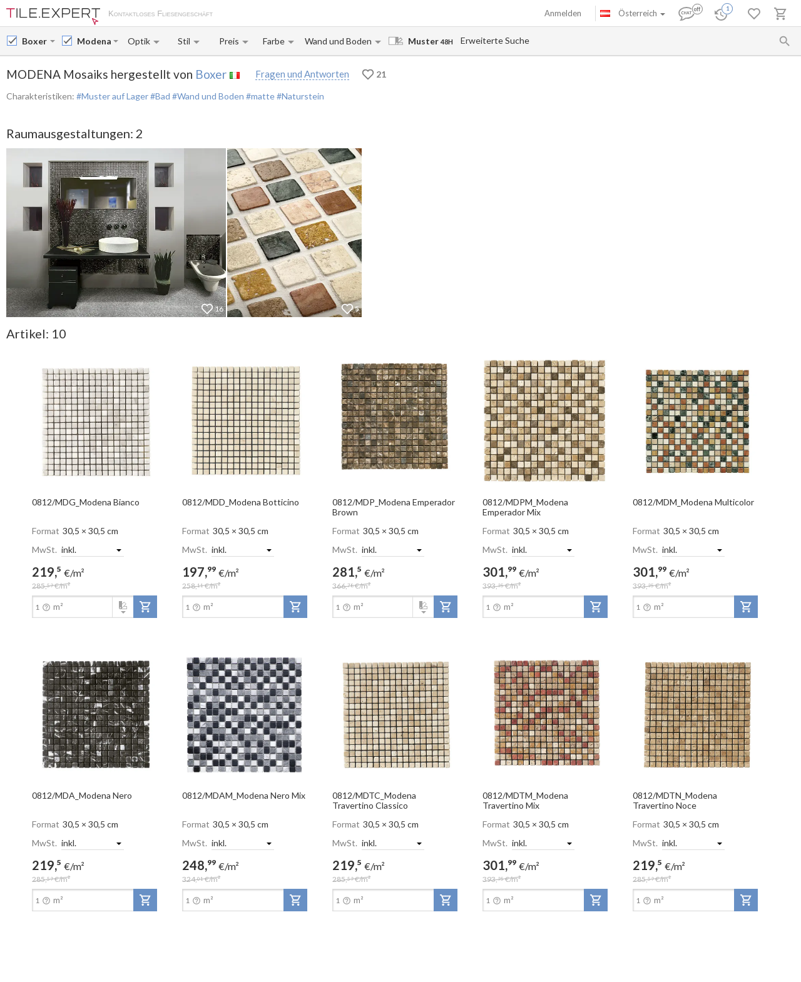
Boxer (211, 74)
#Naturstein (299, 96)
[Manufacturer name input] (35, 41)
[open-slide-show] (94, 420)
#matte (259, 96)
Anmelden (562, 13)
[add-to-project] (145, 606)
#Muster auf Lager (112, 96)
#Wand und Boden (207, 96)
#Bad (159, 96)
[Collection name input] (94, 41)
